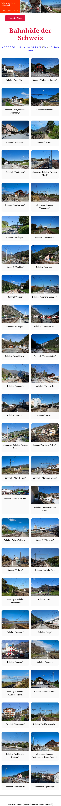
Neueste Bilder (15, 18)
